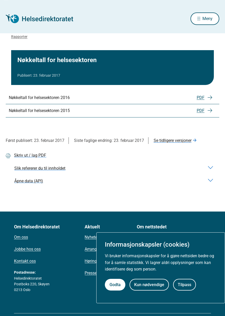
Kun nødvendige (149, 284)
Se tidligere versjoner (173, 141)
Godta (115, 284)
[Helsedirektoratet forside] (43, 19)
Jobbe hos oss (27, 249)
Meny (207, 18)
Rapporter (19, 37)
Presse (91, 273)
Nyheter (92, 237)
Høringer (92, 261)
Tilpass (184, 284)
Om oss (21, 237)
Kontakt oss (25, 261)
